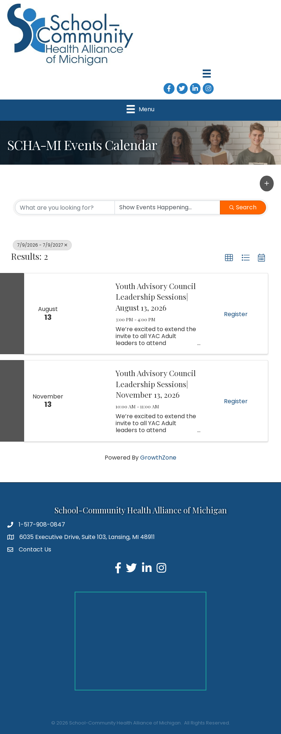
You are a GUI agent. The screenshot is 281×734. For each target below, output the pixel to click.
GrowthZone (158, 457)
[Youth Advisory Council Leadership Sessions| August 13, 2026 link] (90, 313)
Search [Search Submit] (242, 207)
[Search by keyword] (65, 207)
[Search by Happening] (167, 207)
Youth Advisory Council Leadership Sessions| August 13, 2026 (156, 296)
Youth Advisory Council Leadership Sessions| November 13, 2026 (156, 384)
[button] (267, 183)
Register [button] (236, 314)
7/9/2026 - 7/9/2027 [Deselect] (42, 245)
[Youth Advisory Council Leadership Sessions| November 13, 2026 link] (90, 400)
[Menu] (207, 73)
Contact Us (35, 549)
